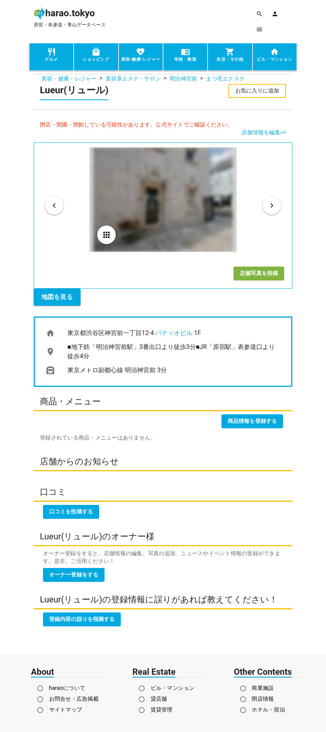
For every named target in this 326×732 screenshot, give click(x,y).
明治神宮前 (183, 78)
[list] (163, 351)
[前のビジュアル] (54, 205)
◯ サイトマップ (59, 709)
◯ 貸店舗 (153, 699)
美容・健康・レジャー (69, 78)
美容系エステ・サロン (133, 78)
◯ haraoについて (61, 688)
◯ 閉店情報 (257, 699)
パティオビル (173, 333)
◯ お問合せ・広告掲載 (68, 699)
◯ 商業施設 (257, 688)
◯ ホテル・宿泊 (262, 709)
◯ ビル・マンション (167, 688)
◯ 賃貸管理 (156, 709)
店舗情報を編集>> (264, 132)
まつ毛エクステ (225, 78)
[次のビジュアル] (272, 205)
